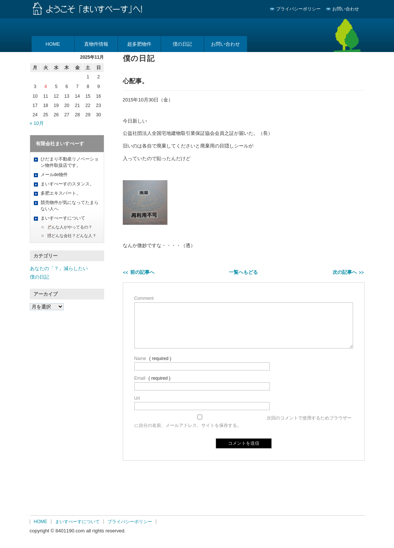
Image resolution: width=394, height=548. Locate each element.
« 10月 (37, 123)
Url (137, 398)
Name (140, 358)
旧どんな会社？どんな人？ (71, 235)
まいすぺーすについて (63, 218)
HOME (53, 44)
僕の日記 (182, 44)
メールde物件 (54, 174)
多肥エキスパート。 (61, 193)
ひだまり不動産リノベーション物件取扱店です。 (70, 162)
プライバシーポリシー (298, 9)
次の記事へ (345, 272)
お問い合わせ (345, 9)
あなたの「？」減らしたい (59, 268)
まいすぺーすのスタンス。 (67, 184)
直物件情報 (96, 44)
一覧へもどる (243, 272)
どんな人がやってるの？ (69, 227)
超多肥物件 (139, 44)
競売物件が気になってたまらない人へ (70, 205)
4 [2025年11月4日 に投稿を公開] (45, 86)
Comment (144, 298)
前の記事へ (142, 272)
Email (139, 378)
